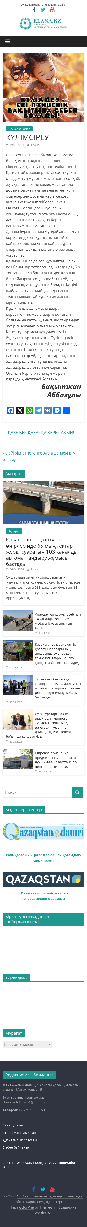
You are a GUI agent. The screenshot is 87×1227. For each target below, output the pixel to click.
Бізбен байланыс (16, 1147)
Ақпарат (14, 531)
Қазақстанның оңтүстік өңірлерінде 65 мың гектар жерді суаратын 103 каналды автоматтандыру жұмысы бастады (42, 551)
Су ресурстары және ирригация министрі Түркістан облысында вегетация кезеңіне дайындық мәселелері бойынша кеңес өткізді (38, 725)
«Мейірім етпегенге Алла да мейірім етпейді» (39, 456)
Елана (35, 145)
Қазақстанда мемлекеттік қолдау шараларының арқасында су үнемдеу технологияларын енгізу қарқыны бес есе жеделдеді (57, 653)
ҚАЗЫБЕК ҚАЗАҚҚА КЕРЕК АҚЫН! (38, 432)
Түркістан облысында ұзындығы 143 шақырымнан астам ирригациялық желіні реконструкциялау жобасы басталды (58, 688)
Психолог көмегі (19, 129)
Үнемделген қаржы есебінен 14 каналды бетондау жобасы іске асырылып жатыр (58, 621)
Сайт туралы (13, 1125)
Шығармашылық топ (19, 1132)
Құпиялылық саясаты (20, 1140)
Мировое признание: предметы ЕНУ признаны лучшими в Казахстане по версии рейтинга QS (56, 760)
